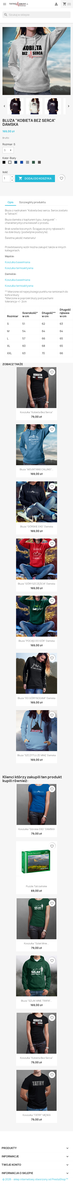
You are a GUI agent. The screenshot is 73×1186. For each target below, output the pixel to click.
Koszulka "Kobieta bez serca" (36, 412)
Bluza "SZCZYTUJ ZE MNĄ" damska (36, 755)
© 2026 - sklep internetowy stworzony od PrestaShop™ (35, 1179)
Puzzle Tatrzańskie (36, 886)
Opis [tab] (10, 202)
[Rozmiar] (8, 150)
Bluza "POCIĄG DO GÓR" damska (37, 640)
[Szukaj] (36, 14)
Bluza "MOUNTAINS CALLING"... (36, 469)
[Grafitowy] (40, 163)
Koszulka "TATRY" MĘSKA (37, 1115)
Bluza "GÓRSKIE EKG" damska (36, 526)
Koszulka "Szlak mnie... (36, 943)
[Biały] (10, 163)
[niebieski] (22, 163)
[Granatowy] (16, 163)
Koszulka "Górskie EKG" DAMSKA (36, 829)
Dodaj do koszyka (35, 178)
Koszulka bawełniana (17, 262)
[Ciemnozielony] (34, 163)
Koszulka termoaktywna (19, 268)
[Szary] (28, 163)
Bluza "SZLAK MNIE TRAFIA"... (36, 1000)
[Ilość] (6, 178)
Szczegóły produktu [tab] (32, 202)
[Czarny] (4, 163)
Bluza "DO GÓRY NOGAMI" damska (36, 698)
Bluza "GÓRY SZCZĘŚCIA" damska (36, 583)
